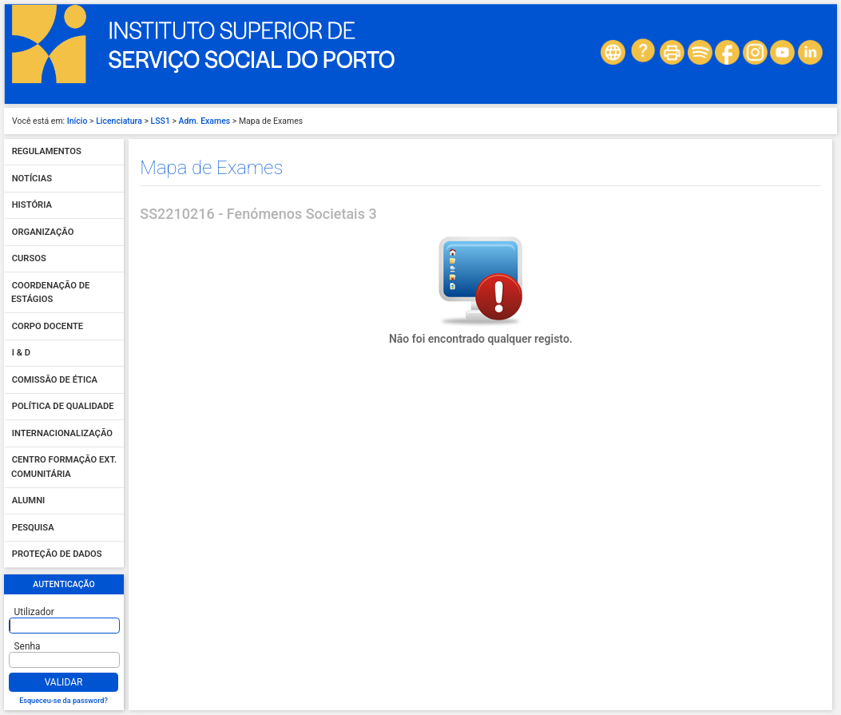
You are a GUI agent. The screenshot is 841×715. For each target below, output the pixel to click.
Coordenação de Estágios (50, 292)
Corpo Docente (47, 326)
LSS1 (160, 121)
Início (77, 121)
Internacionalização (62, 433)
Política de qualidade (63, 407)
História (32, 206)
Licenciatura (119, 121)
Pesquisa (33, 527)
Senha (27, 646)
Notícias (32, 178)
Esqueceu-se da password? (63, 701)
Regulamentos (46, 152)
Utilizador (34, 612)
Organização (43, 232)
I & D (21, 353)
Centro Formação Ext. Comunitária (64, 467)
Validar (64, 682)
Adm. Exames (205, 121)
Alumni (29, 501)
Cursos (29, 259)
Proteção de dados (57, 555)
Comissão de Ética (54, 380)
